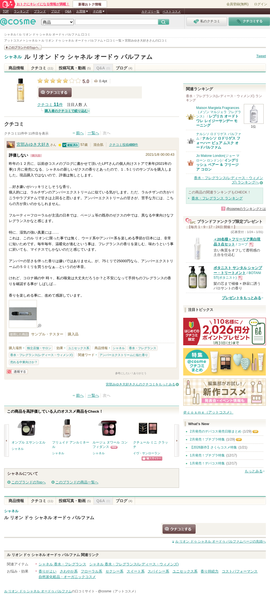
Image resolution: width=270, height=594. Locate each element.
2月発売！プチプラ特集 (207, 439)
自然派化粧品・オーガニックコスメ (67, 577)
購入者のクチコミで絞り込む (66, 111)
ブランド (40, 11)
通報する (17, 371)
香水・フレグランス (142, 348)
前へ (80, 133)
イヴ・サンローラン (146, 453)
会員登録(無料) (237, 4)
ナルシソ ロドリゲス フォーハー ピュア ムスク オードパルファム (218, 142)
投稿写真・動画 (75, 68)
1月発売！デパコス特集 (207, 463)
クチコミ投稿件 (123, 145)
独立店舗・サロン (39, 348)
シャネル (13, 56)
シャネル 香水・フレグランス (62, 564)
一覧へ (93, 133)
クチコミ (42, 68)
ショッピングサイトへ (152, 458)
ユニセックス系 (78, 348)
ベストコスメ (172, 11)
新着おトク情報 (89, 4)
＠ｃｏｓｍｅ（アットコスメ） (208, 412)
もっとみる (254, 471)
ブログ (55, 11)
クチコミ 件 (50, 105)
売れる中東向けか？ (23, 362)
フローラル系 (91, 571)
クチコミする (55, 92)
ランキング (21, 11)
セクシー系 (114, 571)
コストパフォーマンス (240, 571)
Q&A (68, 11)
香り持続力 (209, 571)
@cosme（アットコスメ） (118, 591)
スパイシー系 (158, 571)
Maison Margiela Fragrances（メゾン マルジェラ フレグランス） (218, 112)
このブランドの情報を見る (23, 47)
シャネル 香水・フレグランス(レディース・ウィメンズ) (134, 564)
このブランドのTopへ (28, 482)
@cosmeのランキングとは (246, 209)
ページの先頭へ (220, 541)
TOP (6, 11)
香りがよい (47, 571)
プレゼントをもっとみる (241, 298)
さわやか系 (69, 571)
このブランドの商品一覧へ (76, 482)
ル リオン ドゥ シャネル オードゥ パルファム (88, 56)
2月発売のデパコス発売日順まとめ (215, 431)
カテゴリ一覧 (150, 11)
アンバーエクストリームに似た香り (123, 355)
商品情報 (16, 68)
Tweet (261, 56)
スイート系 (136, 571)
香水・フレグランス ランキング (217, 198)
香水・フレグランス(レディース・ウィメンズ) (41, 355)
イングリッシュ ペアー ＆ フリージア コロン (217, 164)
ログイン (260, 4)
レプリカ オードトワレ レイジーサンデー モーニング (217, 120)
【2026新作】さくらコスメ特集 (213, 447)
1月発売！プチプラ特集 (207, 455)
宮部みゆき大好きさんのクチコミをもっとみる (140, 384)
